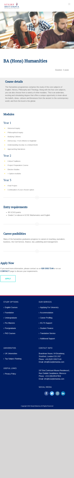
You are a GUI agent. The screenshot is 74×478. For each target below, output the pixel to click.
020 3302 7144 (47, 268)
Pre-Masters (10, 323)
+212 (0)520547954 (53, 376)
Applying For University (49, 307)
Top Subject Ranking (13, 359)
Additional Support (47, 339)
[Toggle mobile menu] (69, 4)
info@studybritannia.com (54, 362)
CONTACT (5, 271)
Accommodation (46, 313)
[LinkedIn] (63, 393)
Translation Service (47, 333)
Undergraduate (11, 318)
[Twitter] (52, 393)
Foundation (9, 313)
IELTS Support (46, 323)
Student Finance (46, 328)
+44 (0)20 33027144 (53, 359)
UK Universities (11, 353)
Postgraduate (10, 328)
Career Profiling (46, 318)
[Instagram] (57, 393)
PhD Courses (10, 333)
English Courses (11, 307)
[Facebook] (46, 393)
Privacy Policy (10, 374)
